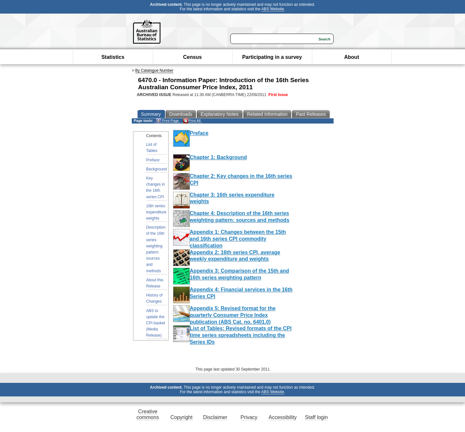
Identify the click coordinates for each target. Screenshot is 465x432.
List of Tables (152, 147)
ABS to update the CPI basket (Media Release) (155, 323)
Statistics (112, 57)
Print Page (167, 121)
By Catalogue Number (154, 70)
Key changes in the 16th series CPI (155, 187)
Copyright (181, 417)
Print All (192, 121)
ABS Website (272, 9)
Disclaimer (215, 417)
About (351, 57)
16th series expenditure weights (156, 212)
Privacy (249, 417)
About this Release (154, 283)
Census (192, 57)
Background (156, 169)
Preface (153, 160)
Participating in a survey (272, 57)
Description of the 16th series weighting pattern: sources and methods (156, 249)
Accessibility (283, 417)
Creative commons (148, 414)
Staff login (316, 417)
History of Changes (154, 298)
